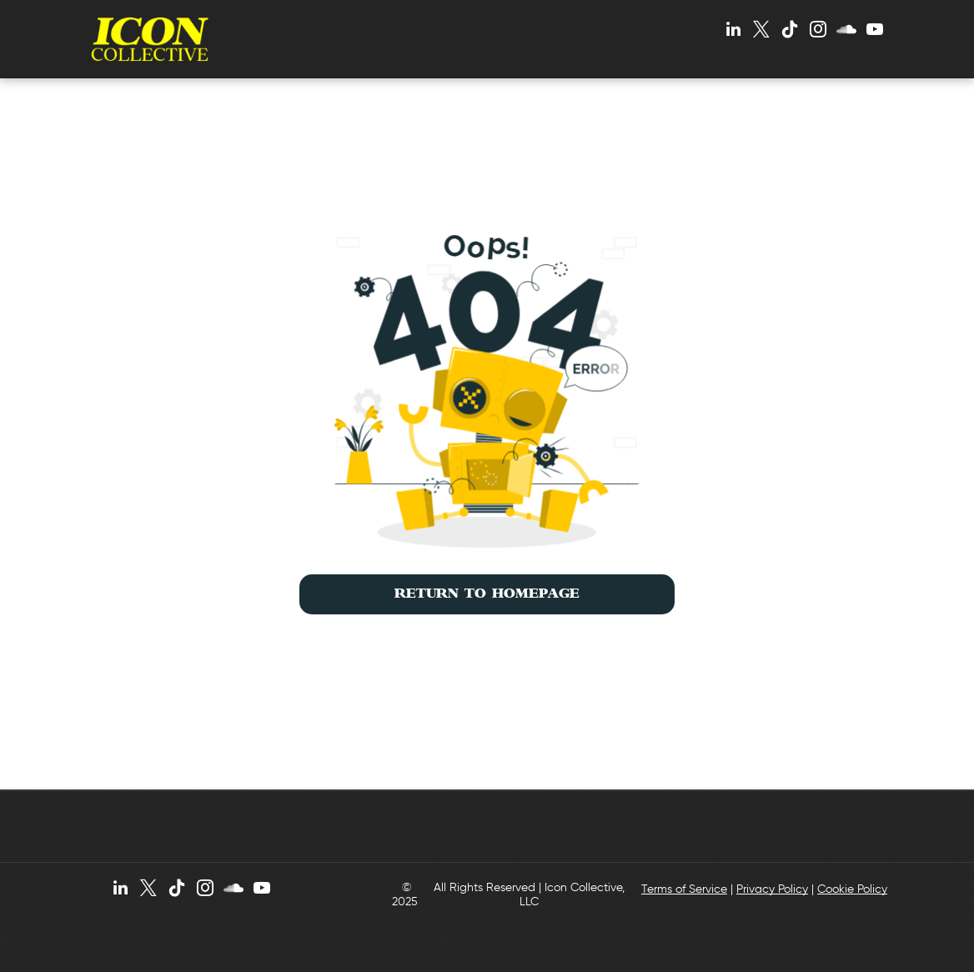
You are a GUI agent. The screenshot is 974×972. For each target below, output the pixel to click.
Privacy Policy (772, 889)
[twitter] (761, 31)
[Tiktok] (789, 31)
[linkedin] (733, 31)
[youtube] (874, 31)
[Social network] (846, 31)
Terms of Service (684, 889)
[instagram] (818, 31)
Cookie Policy (852, 889)
